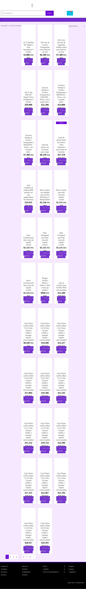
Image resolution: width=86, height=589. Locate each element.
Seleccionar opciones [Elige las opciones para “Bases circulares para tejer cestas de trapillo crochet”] (28, 300)
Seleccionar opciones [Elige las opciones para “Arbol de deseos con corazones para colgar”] (45, 162)
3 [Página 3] (13, 557)
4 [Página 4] (16, 557)
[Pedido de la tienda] (73, 26)
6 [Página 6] (23, 557)
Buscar (49, 13)
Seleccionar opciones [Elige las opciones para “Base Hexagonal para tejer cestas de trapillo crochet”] (45, 255)
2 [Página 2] (10, 557)
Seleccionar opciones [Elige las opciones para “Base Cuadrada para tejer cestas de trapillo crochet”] (28, 255)
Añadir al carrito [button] (29, 62)
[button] (18, 20)
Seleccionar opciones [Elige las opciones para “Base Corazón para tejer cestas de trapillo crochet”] (61, 209)
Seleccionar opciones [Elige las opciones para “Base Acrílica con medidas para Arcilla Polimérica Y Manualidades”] (45, 209)
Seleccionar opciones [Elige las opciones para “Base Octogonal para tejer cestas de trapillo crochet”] (61, 255)
